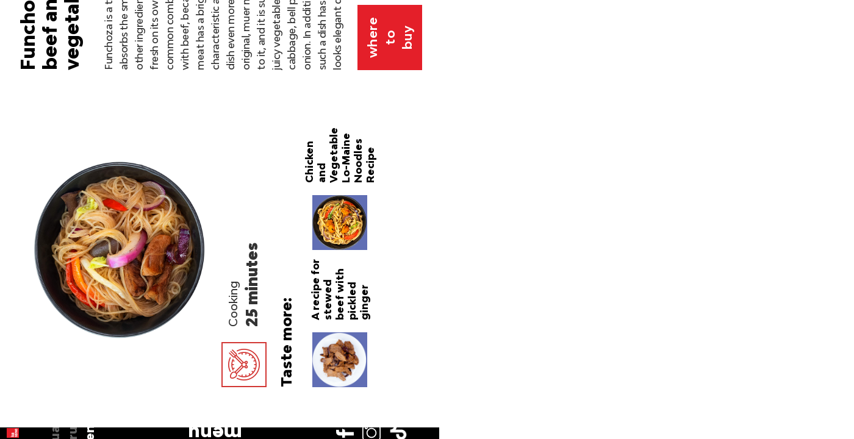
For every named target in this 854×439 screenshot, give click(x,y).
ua (26, 87)
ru (25, 105)
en (26, 122)
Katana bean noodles (497, 313)
